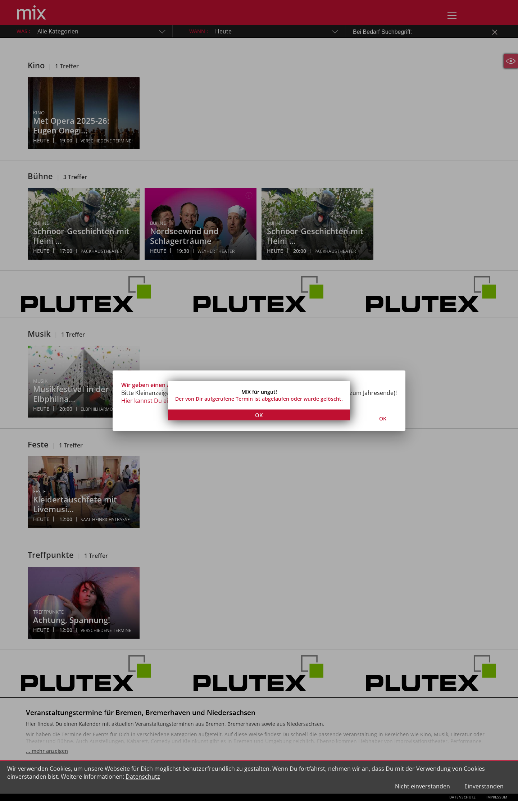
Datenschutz (143, 776)
